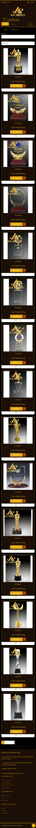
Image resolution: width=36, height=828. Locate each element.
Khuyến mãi (4, 800)
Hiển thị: (3, 33)
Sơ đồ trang (5, 813)
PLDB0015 (18, 723)
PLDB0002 (18, 123)
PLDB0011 (18, 538)
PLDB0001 (18, 77)
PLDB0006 (18, 308)
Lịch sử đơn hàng (6, 783)
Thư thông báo (5, 787)
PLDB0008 (18, 400)
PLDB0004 (18, 215)
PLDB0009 (18, 446)
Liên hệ (3, 808)
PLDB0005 (18, 261)
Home (6, 29)
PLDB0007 (18, 354)
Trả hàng (4, 811)
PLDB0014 (18, 676)
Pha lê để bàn (15, 29)
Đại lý (3, 798)
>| (12, 742)
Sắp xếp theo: (5, 40)
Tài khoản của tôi (6, 780)
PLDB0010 (18, 492)
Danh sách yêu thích (7, 785)
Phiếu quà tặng (5, 795)
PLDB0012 (18, 584)
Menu (5, 24)
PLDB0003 (18, 169)
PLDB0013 (18, 630)
